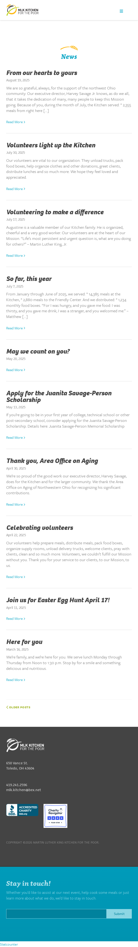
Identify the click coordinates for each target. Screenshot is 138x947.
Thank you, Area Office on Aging (52, 461)
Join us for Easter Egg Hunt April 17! (57, 600)
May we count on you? (37, 351)
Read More (15, 121)
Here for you (24, 642)
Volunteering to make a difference (55, 212)
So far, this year (28, 279)
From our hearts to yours (41, 73)
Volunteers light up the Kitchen (50, 145)
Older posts (18, 707)
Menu (121, 11)
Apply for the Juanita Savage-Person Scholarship (58, 396)
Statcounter (9, 944)
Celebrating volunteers (39, 527)
